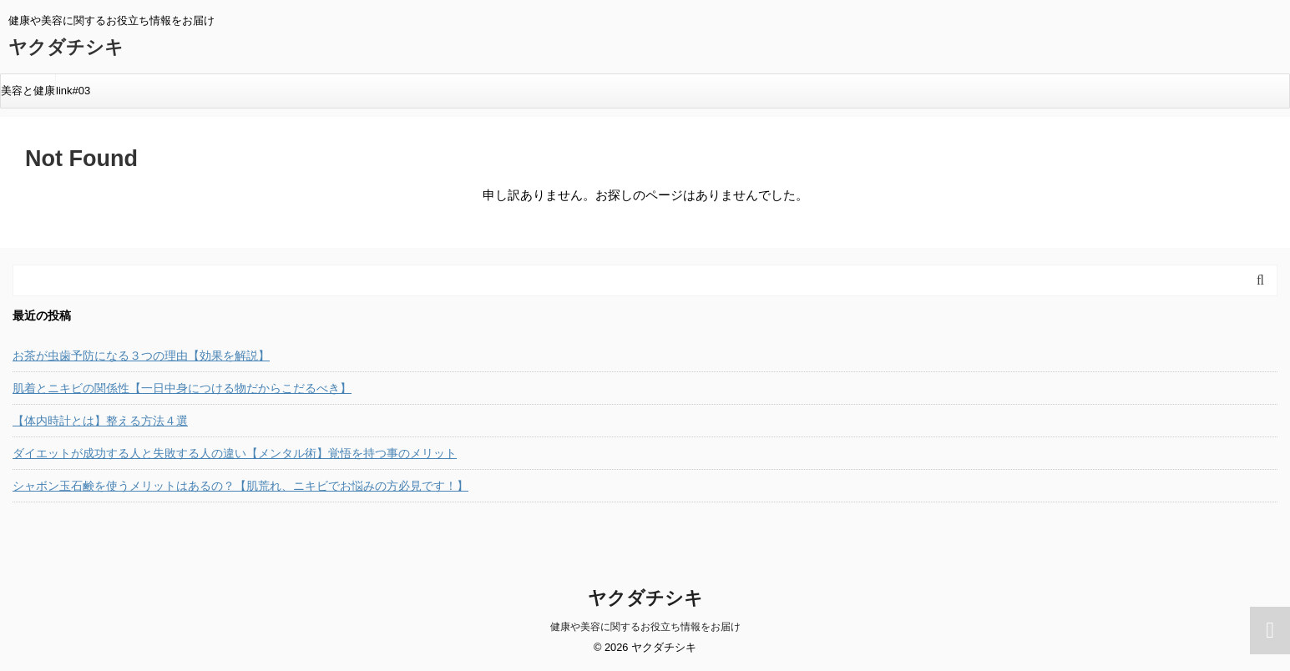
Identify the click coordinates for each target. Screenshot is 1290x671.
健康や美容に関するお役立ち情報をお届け (645, 627)
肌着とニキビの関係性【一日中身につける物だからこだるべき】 (182, 388)
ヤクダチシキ (66, 47)
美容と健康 (28, 90)
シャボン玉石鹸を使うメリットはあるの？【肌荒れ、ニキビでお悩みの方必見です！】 (240, 485)
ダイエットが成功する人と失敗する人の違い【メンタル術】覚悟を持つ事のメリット (235, 453)
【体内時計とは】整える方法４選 (100, 420)
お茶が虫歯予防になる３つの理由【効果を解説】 (141, 355)
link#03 (73, 90)
